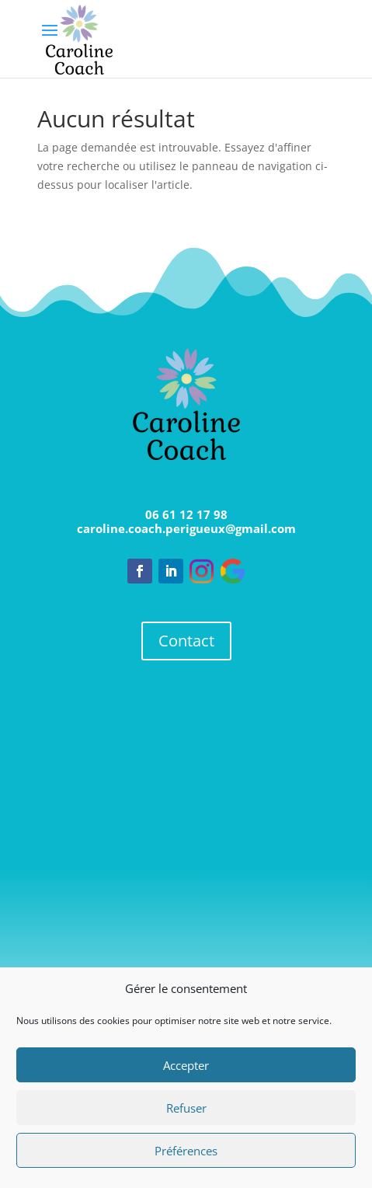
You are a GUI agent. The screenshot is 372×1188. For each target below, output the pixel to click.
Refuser (186, 1108)
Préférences (186, 1150)
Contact (186, 640)
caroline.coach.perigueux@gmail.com (186, 528)
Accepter (186, 1065)
